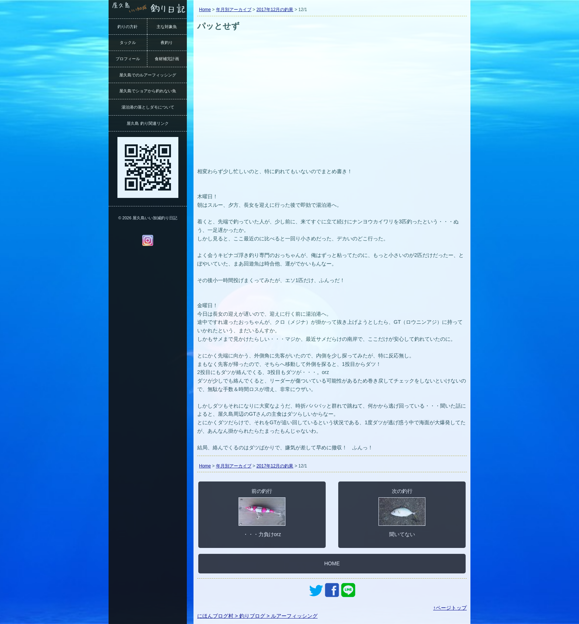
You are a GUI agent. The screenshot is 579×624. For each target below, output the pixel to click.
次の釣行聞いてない (401, 512)
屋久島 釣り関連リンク (147, 123)
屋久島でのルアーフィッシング (147, 75)
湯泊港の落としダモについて (147, 107)
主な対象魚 (167, 26)
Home (205, 9)
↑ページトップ (450, 608)
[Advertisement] (332, 110)
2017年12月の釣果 (274, 9)
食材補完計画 (167, 58)
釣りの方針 (127, 26)
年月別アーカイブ (233, 9)
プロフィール (128, 58)
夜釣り (167, 42)
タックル (128, 42)
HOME (332, 563)
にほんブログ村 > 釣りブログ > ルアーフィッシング (257, 616)
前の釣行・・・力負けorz (262, 512)
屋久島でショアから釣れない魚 (147, 91)
